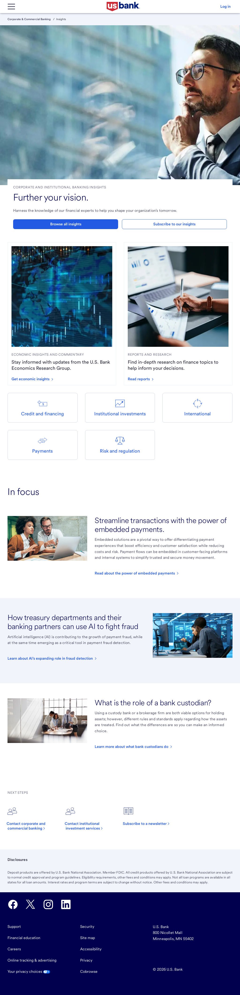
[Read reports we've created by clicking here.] (142, 379)
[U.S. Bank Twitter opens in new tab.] (30, 904)
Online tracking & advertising (32, 960)
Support (14, 926)
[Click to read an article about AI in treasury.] (53, 658)
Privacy (86, 960)
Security (87, 926)
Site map (87, 938)
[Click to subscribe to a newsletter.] (148, 816)
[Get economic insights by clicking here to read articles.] (34, 379)
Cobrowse (89, 971)
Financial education (24, 938)
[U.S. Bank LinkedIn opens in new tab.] (66, 904)
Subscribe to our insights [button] (174, 224)
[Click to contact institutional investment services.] (91, 818)
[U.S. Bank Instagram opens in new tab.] (48, 904)
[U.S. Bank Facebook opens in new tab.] (13, 904)
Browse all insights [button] (65, 224)
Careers (14, 949)
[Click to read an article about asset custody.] (134, 746)
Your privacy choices (29, 971)
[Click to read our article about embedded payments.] (137, 573)
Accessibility (90, 949)
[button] (225, 6)
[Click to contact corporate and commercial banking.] (33, 818)
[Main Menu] (11, 6)
